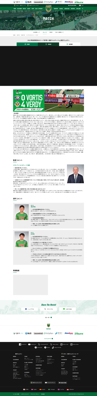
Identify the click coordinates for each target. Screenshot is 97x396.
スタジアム (26, 365)
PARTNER (73, 8)
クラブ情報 (26, 364)
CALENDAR (19, 8)
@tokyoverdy (38, 347)
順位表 (51, 32)
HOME (14, 35)
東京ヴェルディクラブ (34, 5)
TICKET (28, 8)
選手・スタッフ (26, 358)
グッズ (48, 360)
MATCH (24, 8)
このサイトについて (25, 394)
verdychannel (32, 344)
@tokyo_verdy (64, 344)
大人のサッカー (38, 359)
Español (42, 389)
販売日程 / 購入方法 (16, 374)
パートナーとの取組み (39, 375)
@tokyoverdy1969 (56, 347)
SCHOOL (61, 8)
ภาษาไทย (61, 389)
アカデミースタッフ (27, 376)
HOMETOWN (66, 8)
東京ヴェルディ (18, 354)
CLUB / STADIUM (39, 8)
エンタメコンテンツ (50, 362)
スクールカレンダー (39, 362)
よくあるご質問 (16, 394)
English (34, 389)
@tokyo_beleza (54, 344)
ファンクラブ (49, 358)
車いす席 (14, 375)
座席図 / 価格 (15, 373)
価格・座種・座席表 (64, 371)
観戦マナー (26, 366)
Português (51, 389)
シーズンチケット (16, 371)
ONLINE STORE (73, 5)
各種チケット (15, 377)
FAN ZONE (78, 8)
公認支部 (25, 369)
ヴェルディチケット (51, 382)
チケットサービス (64, 374)
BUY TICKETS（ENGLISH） (17, 378)
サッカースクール (38, 358)
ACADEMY (56, 8)
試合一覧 (45, 32)
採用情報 (43, 394)
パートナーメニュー (39, 371)
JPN (81, 5)
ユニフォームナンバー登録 (28, 359)
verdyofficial (22, 344)
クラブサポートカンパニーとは (41, 372)
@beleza (47, 347)
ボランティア (26, 368)
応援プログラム (49, 363)
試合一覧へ (47, 317)
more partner (47, 338)
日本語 (25, 389)
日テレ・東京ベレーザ (21, 5)
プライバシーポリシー (35, 394)
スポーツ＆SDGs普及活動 (40, 360)
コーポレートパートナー (40, 370)
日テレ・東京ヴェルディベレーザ (70, 354)
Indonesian (70, 389)
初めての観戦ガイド (59, 32)
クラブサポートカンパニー (40, 373)
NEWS (15, 8)
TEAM (32, 8)
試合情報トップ (36, 32)
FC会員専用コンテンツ (50, 359)
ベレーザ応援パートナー (76, 379)
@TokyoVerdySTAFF (43, 344)
